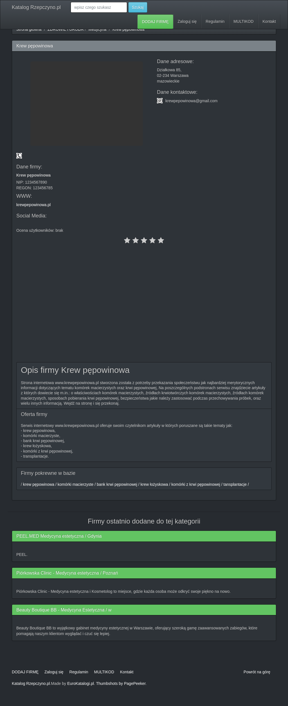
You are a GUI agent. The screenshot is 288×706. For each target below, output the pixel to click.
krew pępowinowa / (39, 484)
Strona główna (29, 29)
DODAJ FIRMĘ (155, 21)
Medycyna (98, 29)
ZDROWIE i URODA (66, 29)
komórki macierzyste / (76, 484)
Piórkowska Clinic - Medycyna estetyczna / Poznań (67, 573)
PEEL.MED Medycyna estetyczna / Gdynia (59, 536)
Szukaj (138, 7)
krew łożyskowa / (155, 484)
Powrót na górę (257, 672)
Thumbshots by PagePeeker (120, 683)
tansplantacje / (235, 484)
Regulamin (215, 21)
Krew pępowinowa (128, 29)
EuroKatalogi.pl (80, 683)
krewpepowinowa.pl (33, 204)
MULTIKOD (243, 21)
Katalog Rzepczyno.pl (36, 7)
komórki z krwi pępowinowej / (196, 484)
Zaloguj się (187, 21)
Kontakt (269, 21)
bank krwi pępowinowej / (118, 484)
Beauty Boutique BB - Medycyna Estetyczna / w (63, 609)
